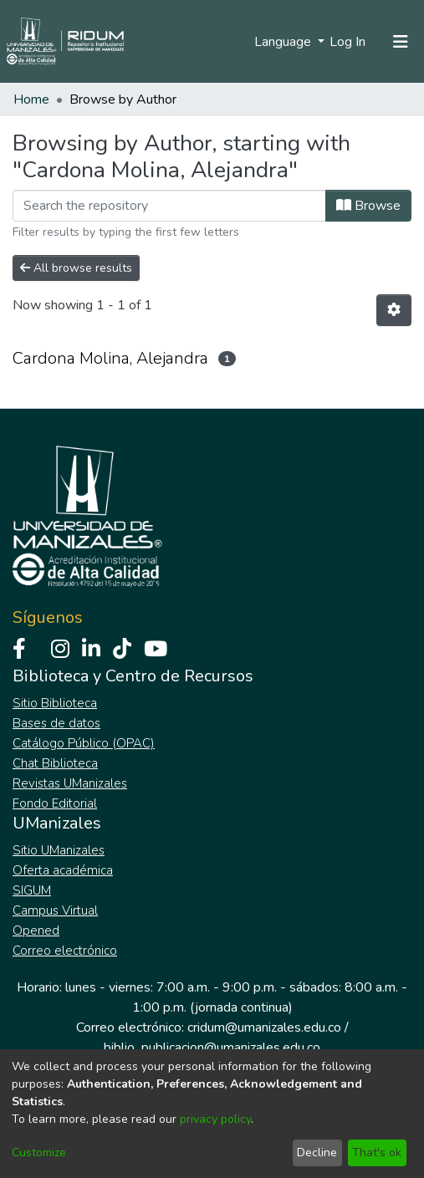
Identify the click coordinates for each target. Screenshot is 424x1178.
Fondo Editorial (55, 803)
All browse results (76, 268)
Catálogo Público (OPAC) (84, 743)
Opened (36, 930)
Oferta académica (63, 870)
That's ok (376, 1152)
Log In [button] (348, 42)
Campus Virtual (55, 910)
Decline (317, 1152)
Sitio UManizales (59, 850)
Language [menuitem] (284, 42)
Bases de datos (56, 723)
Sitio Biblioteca (55, 703)
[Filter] (169, 206)
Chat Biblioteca (55, 763)
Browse (368, 205)
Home (31, 99)
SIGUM (32, 890)
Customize (39, 1152)
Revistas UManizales (70, 783)
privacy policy (215, 1119)
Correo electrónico (65, 950)
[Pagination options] (393, 310)
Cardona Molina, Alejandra (110, 358)
